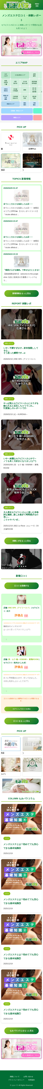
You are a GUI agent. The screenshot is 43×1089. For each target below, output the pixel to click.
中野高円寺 (15, 82)
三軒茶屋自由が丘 (15, 97)
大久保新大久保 (24, 82)
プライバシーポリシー (16, 1080)
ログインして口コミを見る (22, 709)
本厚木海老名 (6, 89)
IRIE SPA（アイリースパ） (19, 608)
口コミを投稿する (21, 586)
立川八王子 (6, 75)
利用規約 (31, 1080)
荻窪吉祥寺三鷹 (6, 82)
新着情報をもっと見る (21, 293)
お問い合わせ (28, 1076)
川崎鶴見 (34, 103)
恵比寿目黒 (34, 97)
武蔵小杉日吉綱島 (5, 97)
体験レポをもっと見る (21, 541)
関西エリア (17, 117)
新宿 (25, 90)
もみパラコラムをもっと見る (21, 1031)
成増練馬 (34, 75)
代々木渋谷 (25, 97)
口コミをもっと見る (21, 721)
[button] (40, 45)
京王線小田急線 (15, 89)
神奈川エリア (10, 104)
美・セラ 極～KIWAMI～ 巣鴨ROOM (23, 659)
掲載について (14, 1076)
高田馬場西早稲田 (34, 82)
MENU (37, 5)
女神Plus (32, 149)
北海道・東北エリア (17, 111)
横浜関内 (25, 103)
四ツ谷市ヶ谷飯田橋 (34, 89)
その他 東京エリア (20, 75)
